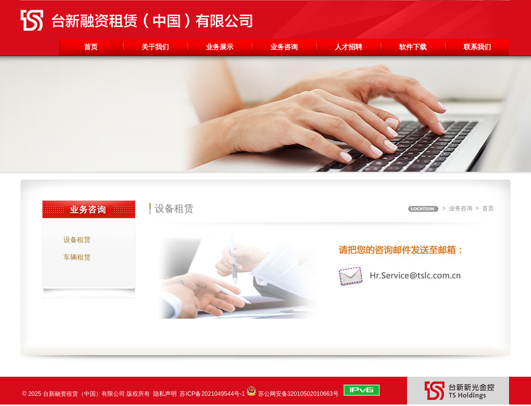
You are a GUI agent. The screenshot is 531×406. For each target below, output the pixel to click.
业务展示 (219, 47)
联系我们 (477, 47)
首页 (91, 47)
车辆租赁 (77, 257)
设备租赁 (77, 240)
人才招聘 (348, 47)
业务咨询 (284, 47)
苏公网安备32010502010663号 (298, 393)
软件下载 (413, 47)
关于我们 (155, 47)
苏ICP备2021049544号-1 (212, 393)
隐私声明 (165, 393)
